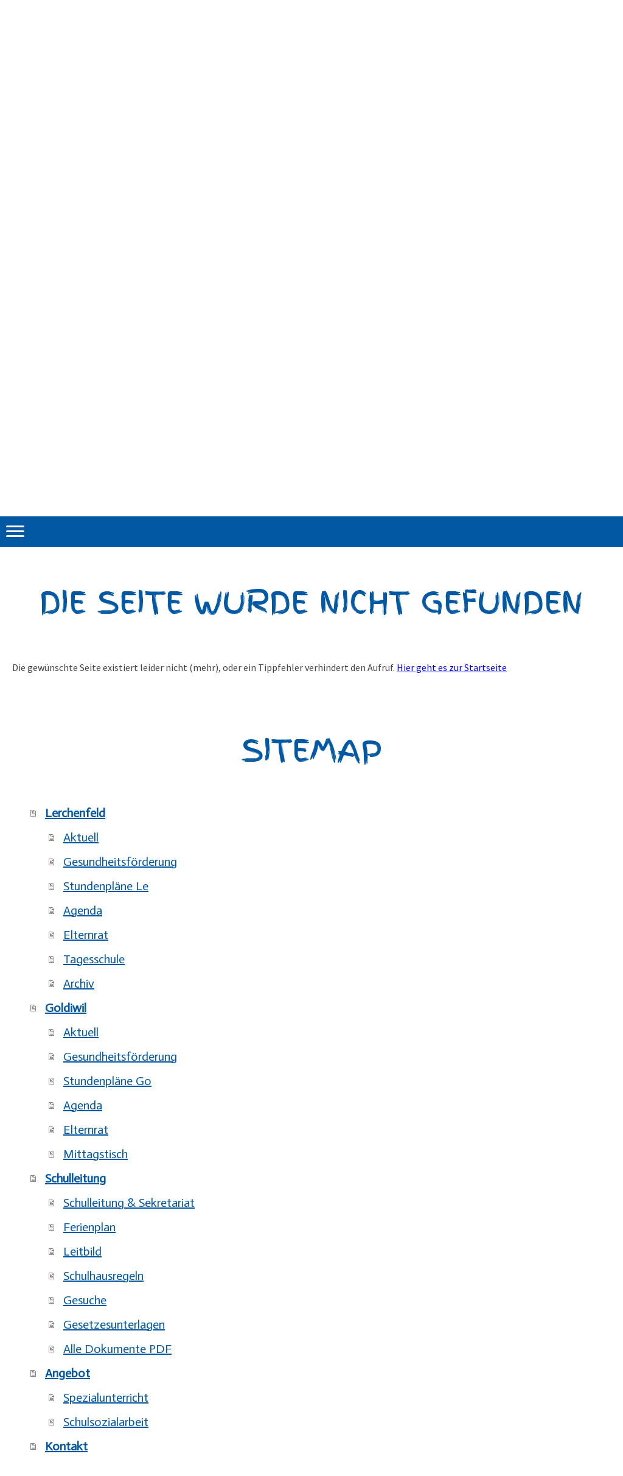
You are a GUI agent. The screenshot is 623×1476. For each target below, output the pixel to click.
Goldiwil (65, 1007)
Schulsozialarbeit (105, 1421)
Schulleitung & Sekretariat (129, 1202)
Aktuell (81, 837)
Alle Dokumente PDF (117, 1348)
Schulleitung (75, 1178)
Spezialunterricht (105, 1397)
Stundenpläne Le (105, 886)
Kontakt (66, 1446)
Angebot (67, 1373)
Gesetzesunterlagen (114, 1324)
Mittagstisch (95, 1154)
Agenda (82, 910)
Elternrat (85, 934)
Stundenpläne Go (107, 1081)
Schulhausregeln (103, 1275)
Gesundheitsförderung (120, 861)
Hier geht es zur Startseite (452, 667)
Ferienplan (89, 1227)
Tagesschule (94, 959)
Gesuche (84, 1300)
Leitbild (82, 1251)
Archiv (78, 983)
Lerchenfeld (75, 813)
